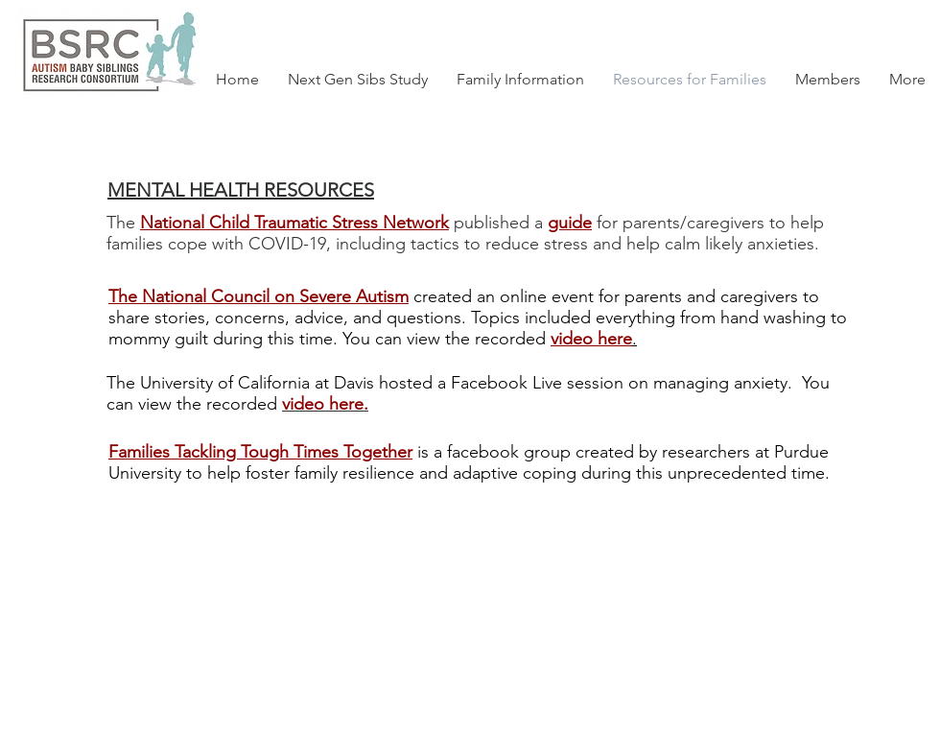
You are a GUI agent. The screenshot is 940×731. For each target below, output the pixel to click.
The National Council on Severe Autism (258, 296)
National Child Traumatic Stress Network (294, 222)
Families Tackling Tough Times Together (260, 451)
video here (591, 338)
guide (570, 222)
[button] (828, 79)
